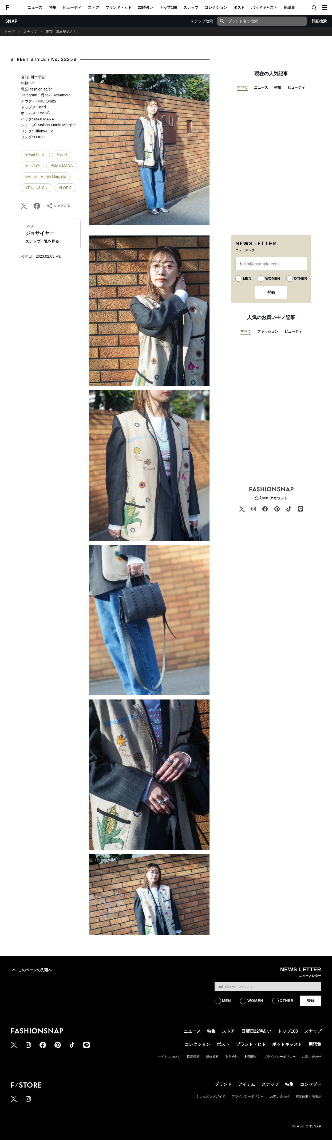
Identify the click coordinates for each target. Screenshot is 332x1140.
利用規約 (250, 1057)
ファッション (267, 331)
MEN (247, 278)
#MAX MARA (62, 166)
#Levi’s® (32, 166)
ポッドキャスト (264, 7)
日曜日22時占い (256, 1031)
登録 (271, 292)
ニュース (34, 7)
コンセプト (310, 1084)
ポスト (239, 7)
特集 (52, 7)
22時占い (145, 7)
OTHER (300, 278)
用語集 (289, 7)
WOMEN (272, 278)
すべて (242, 87)
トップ (9, 31)
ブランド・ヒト (118, 7)
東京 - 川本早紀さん (61, 31)
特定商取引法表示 (308, 1096)
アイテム (246, 1084)
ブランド (223, 1084)
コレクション (216, 7)
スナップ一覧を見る (42, 241)
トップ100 (168, 7)
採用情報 (193, 1057)
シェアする (58, 206)
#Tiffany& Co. (36, 188)
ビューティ (72, 7)
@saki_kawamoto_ (57, 95)
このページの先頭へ (31, 970)
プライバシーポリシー (280, 1057)
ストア (93, 7)
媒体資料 (212, 1057)
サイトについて (169, 1057)
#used (62, 155)
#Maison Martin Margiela (45, 177)
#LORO (65, 188)
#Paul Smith (35, 155)
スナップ (190, 7)
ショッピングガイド (210, 1096)
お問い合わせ (311, 1057)
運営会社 (231, 1057)
